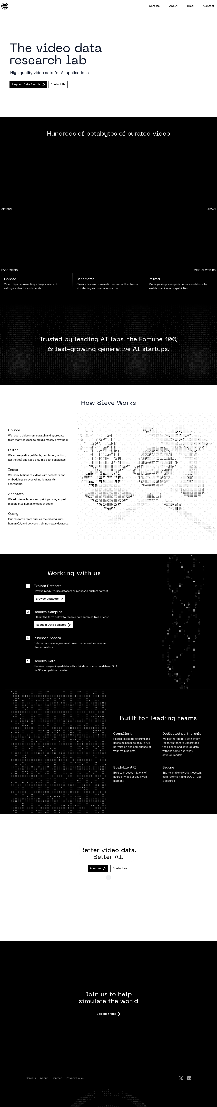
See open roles (109, 1014)
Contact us (120, 868)
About (44, 1078)
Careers (31, 1078)
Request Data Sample (28, 84)
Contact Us (58, 84)
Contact (57, 1078)
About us (98, 868)
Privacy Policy (75, 1078)
